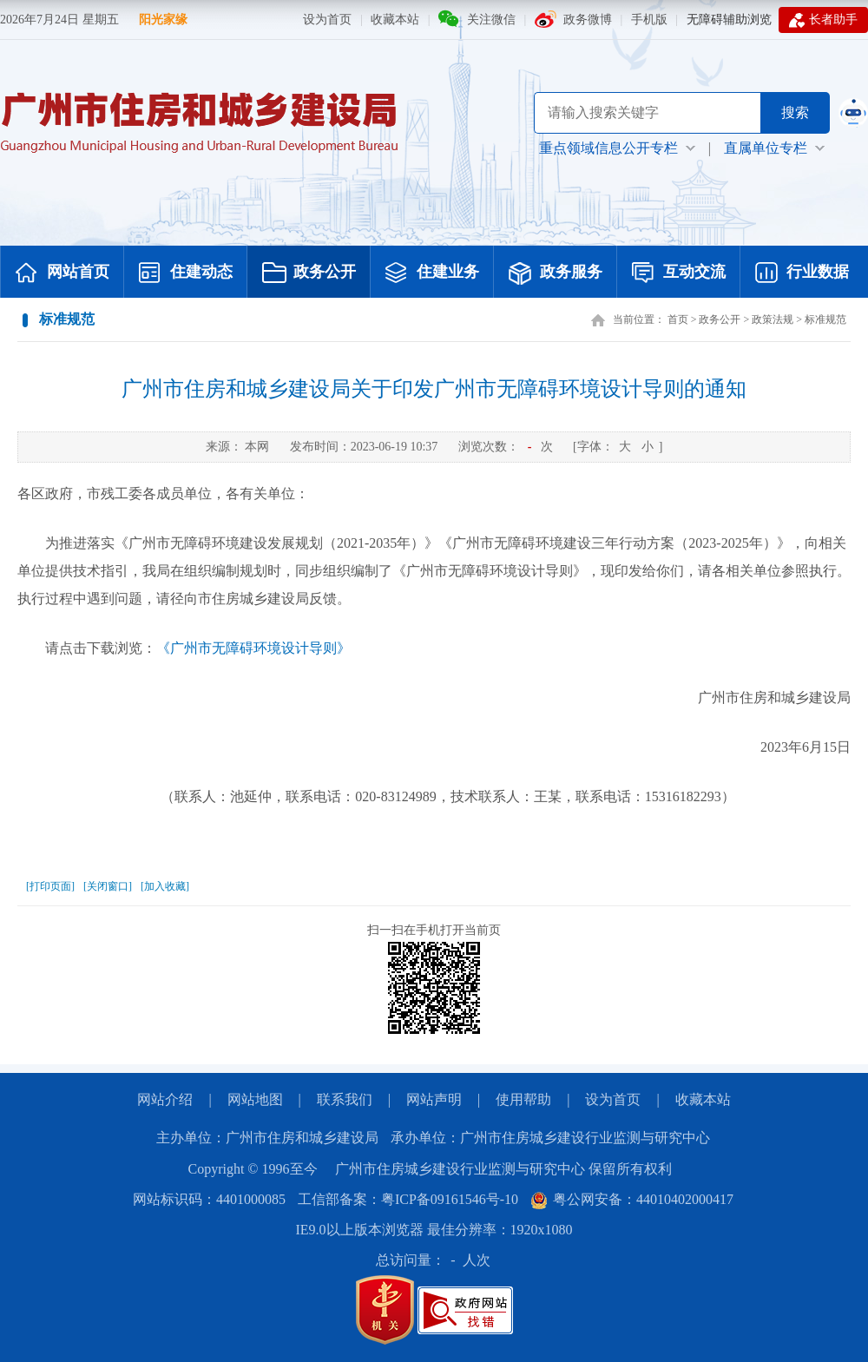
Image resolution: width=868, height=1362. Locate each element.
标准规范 (825, 319)
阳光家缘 (163, 19)
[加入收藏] (165, 886)
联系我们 (344, 1099)
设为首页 (327, 19)
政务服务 (555, 273)
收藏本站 (395, 19)
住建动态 (186, 273)
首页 (677, 319)
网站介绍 (165, 1099)
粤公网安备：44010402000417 (631, 1199)
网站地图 (255, 1099)
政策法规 (772, 319)
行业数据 (802, 273)
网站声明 (434, 1099)
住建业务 (432, 273)
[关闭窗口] (107, 886)
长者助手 (823, 20)
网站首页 (62, 273)
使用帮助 (523, 1099)
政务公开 (309, 273)
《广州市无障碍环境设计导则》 (253, 648)
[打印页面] (50, 886)
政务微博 (587, 19)
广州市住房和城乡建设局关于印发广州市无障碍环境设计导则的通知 (434, 389)
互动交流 (679, 273)
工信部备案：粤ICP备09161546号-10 (408, 1199)
